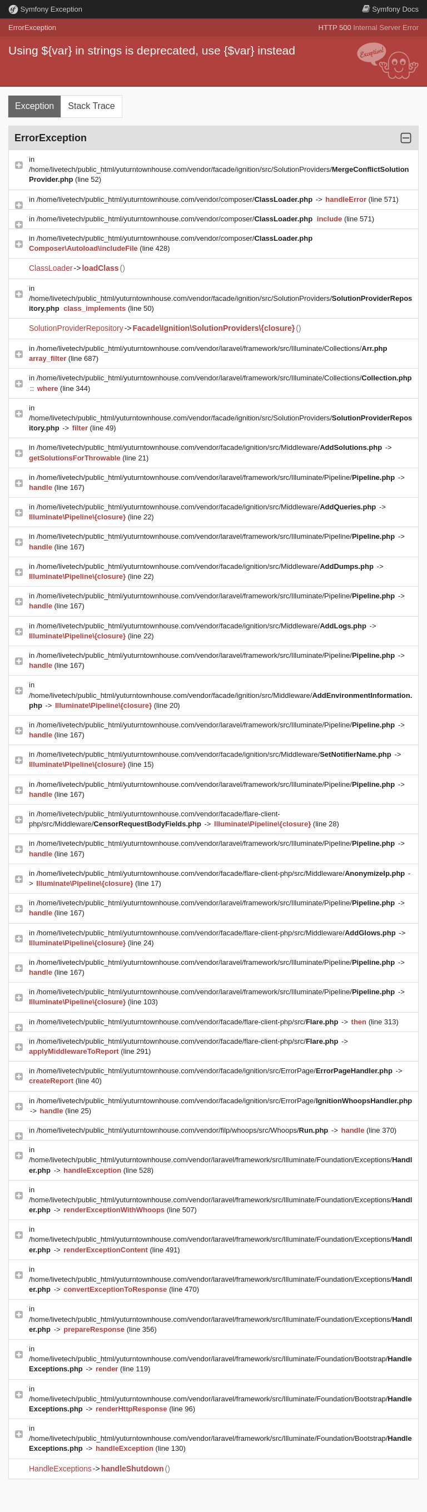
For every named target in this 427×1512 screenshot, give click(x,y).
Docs (390, 9)
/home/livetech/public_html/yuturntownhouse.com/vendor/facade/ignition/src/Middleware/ (210, 447)
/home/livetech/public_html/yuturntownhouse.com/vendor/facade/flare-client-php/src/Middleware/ (222, 873)
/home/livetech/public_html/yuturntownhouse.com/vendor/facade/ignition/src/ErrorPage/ (216, 1071)
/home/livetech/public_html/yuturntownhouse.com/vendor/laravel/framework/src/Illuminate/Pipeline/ (217, 477)
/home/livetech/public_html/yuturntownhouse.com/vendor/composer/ (176, 199)
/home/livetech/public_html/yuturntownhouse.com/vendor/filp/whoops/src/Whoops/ (183, 1130)
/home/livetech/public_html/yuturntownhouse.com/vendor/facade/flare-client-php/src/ (188, 1022)
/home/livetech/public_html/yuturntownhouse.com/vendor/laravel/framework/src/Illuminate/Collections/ (212, 348)
